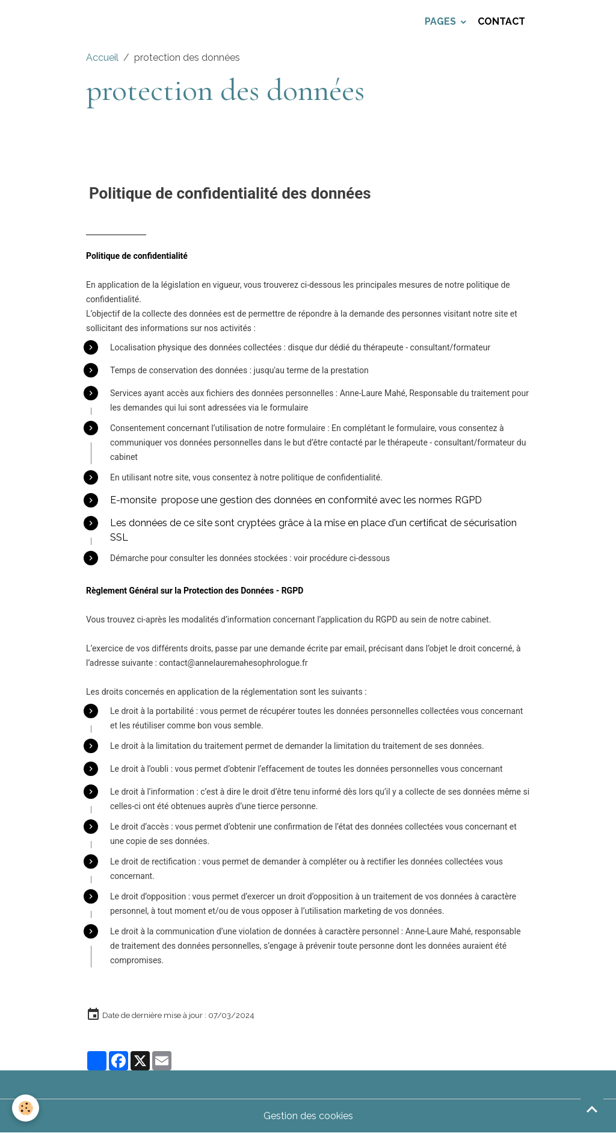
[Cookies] (25, 1108)
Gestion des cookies (308, 1116)
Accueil (102, 57)
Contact (501, 21)
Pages (441, 21)
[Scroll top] (592, 1109)
